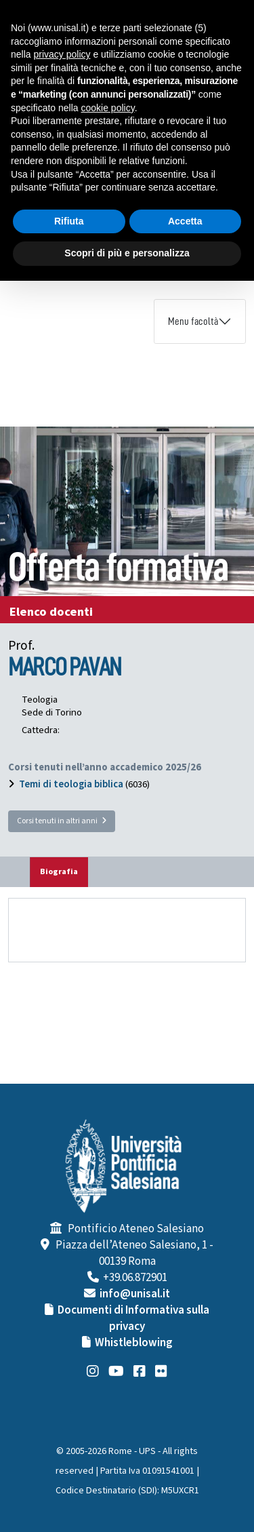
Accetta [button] (185, 221)
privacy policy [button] (61, 54)
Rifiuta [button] (69, 221)
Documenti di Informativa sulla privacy (133, 1318)
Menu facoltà (193, 321)
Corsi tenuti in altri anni (61, 821)
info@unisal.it (135, 1294)
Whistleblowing (134, 1343)
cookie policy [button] (108, 107)
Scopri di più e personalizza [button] (126, 253)
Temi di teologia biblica (71, 784)
